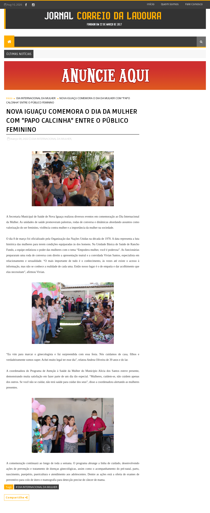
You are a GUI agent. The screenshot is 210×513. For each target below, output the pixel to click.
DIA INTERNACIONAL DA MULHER (36, 98)
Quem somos (170, 4)
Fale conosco (194, 4)
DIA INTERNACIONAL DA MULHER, (52, 139)
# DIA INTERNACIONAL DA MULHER (36, 487)
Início (150, 4)
